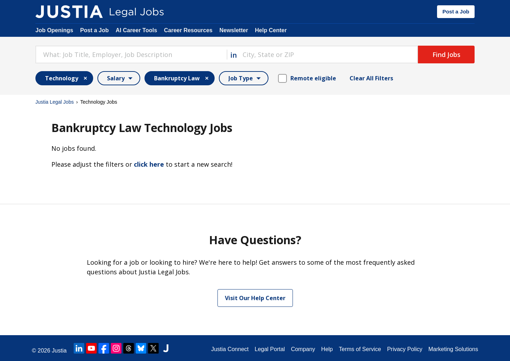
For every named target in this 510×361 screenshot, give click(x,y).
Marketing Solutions (453, 349)
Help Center (271, 30)
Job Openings (54, 30)
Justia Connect (230, 349)
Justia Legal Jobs (54, 102)
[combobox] (131, 54)
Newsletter (233, 30)
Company (303, 349)
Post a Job (455, 11)
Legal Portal (270, 349)
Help (327, 349)
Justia (59, 351)
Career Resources (188, 30)
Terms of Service (360, 349)
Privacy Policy (405, 349)
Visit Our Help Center (255, 298)
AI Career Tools (136, 30)
